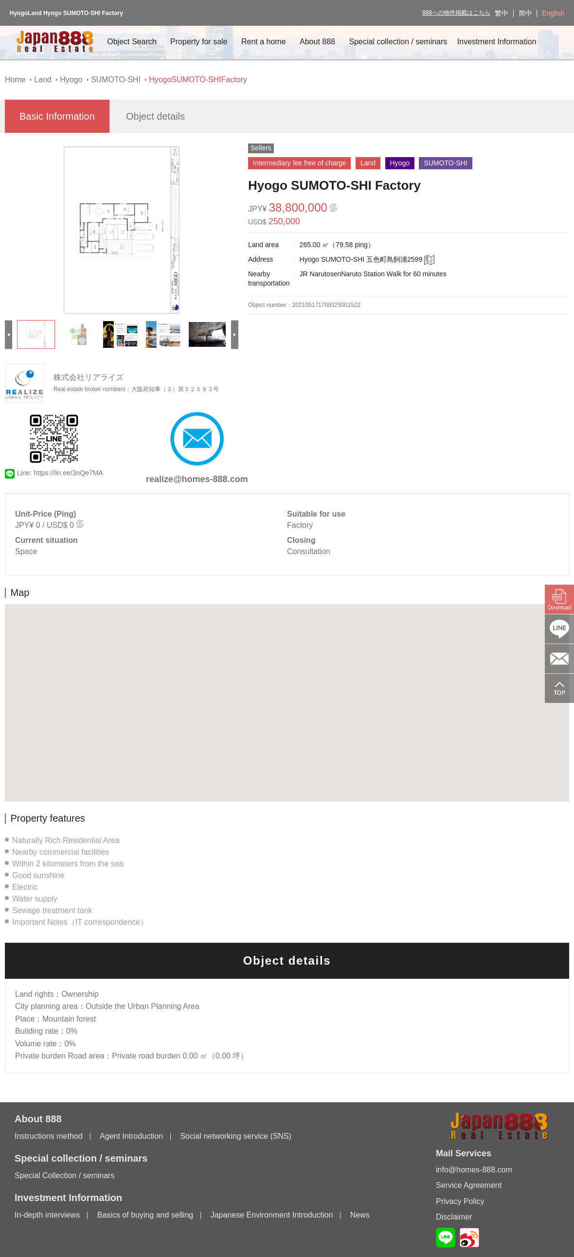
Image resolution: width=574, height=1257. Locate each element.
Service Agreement (469, 1186)
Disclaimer (454, 1217)
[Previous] (8, 334)
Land (43, 79)
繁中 (501, 13)
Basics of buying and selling (145, 1215)
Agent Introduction (131, 1136)
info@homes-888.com (474, 1170)
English (553, 13)
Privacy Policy (460, 1201)
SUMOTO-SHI (116, 79)
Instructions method (49, 1136)
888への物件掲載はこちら (456, 12)
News (360, 1215)
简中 (525, 13)
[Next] (234, 334)
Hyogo (71, 79)
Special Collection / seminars (64, 1175)
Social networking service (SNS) (235, 1136)
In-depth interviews (47, 1215)
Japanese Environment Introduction (272, 1215)
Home (15, 79)
